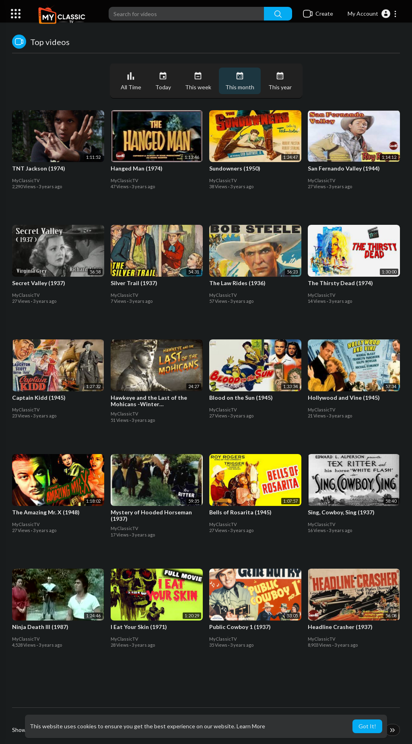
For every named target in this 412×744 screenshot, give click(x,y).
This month (239, 81)
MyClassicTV (25, 180)
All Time (131, 81)
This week (198, 81)
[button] (372, 13)
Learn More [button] (251, 726)
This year (280, 81)
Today (163, 81)
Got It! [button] (367, 726)
